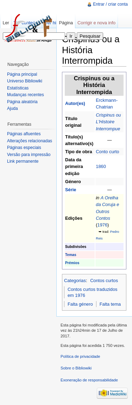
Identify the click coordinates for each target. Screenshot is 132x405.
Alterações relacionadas (29, 140)
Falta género (80, 304)
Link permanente (22, 161)
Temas (70, 255)
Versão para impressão (28, 154)
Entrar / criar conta (110, 4)
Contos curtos (104, 280)
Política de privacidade (80, 356)
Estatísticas (18, 88)
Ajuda (12, 108)
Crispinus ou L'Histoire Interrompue (108, 121)
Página (66, 22)
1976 (102, 225)
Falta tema (110, 304)
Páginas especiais (24, 147)
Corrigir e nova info (96, 22)
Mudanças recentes (25, 94)
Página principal (22, 74)
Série (70, 189)
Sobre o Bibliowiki (76, 368)
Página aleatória (22, 101)
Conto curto (107, 151)
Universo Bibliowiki (24, 81)
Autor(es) (75, 103)
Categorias (75, 280)
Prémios (72, 263)
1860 (101, 166)
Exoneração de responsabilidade (89, 380)
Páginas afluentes (23, 133)
